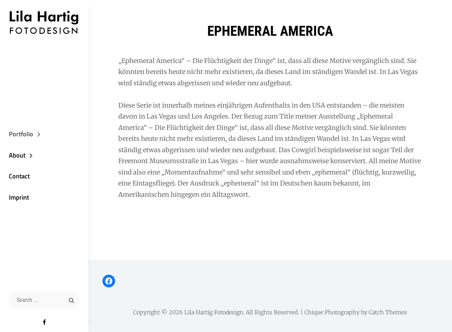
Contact (19, 176)
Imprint (19, 197)
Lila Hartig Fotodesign (213, 312)
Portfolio (21, 134)
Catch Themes (388, 312)
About (17, 155)
